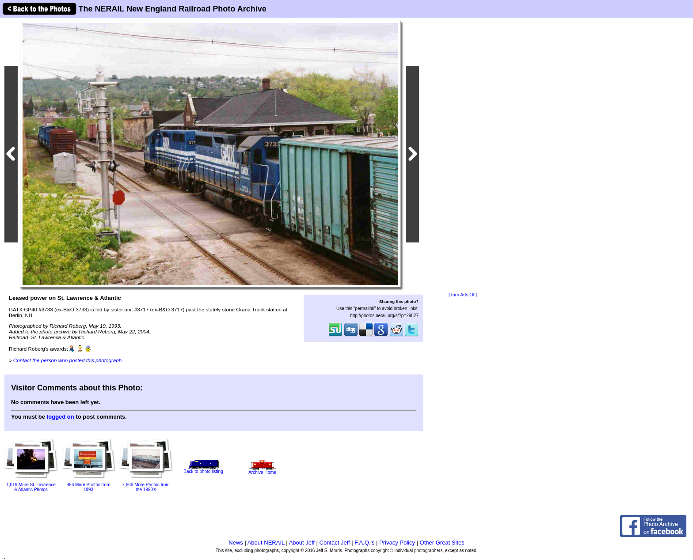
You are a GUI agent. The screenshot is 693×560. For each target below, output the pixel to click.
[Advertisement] (462, 155)
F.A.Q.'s (364, 542)
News (235, 542)
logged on (60, 416)
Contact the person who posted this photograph (67, 360)
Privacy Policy (397, 542)
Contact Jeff (335, 542)
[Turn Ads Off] (463, 294)
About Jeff (302, 542)
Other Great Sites (442, 542)
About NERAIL (266, 542)
